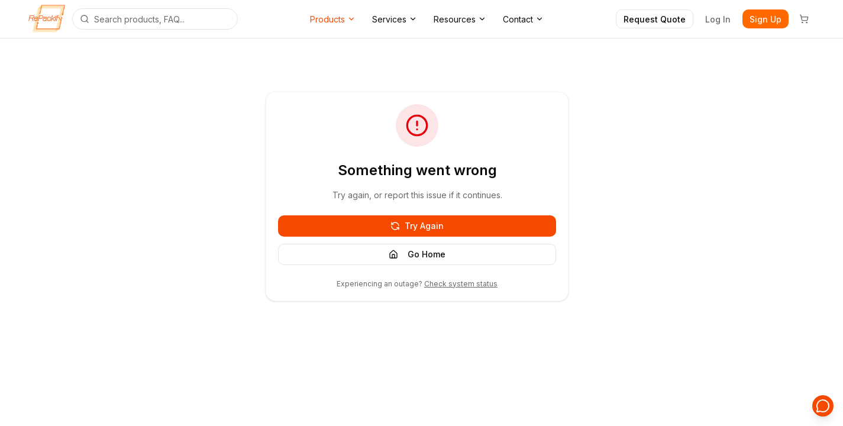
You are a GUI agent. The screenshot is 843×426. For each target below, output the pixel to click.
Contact (523, 19)
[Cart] (804, 19)
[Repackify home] (46, 19)
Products (333, 19)
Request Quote (655, 19)
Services (394, 19)
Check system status (461, 283)
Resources (460, 19)
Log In (718, 19)
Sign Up (765, 19)
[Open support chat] (823, 406)
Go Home (417, 254)
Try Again (417, 226)
